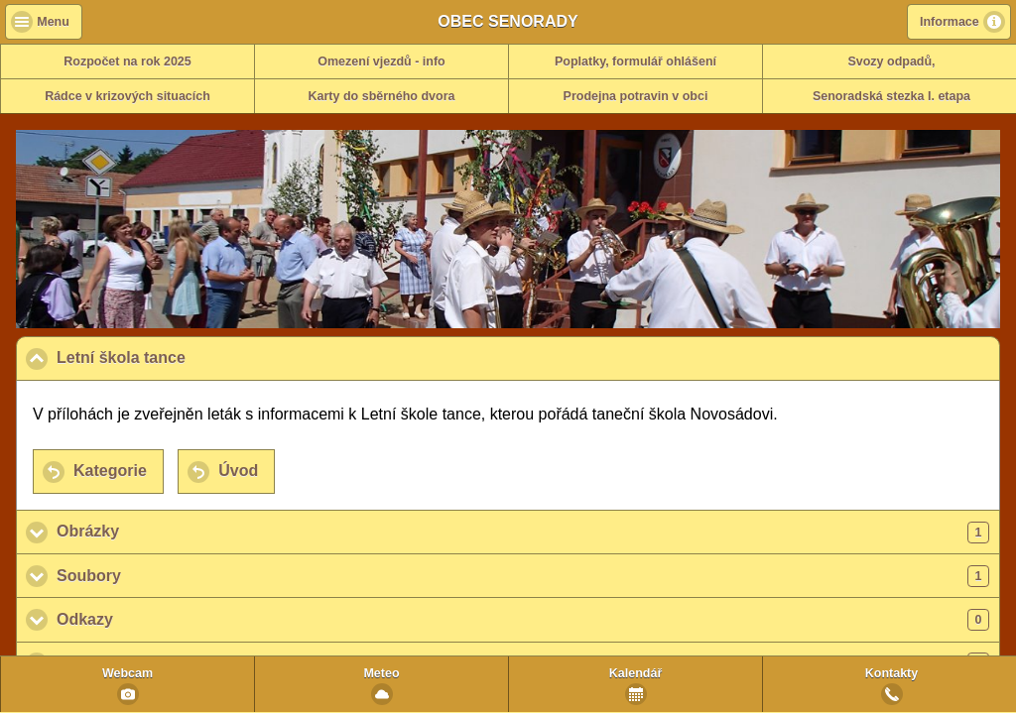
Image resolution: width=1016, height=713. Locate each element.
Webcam (127, 673)
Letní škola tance (218, 357)
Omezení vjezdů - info (381, 61)
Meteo (381, 673)
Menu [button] (53, 22)
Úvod (238, 470)
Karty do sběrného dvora (382, 96)
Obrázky (523, 532)
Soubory (523, 576)
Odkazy (523, 620)
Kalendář (636, 673)
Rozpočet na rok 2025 (127, 61)
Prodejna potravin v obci (636, 96)
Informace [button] (949, 22)
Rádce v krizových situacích (127, 96)
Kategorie (110, 470)
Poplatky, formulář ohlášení (635, 61)
